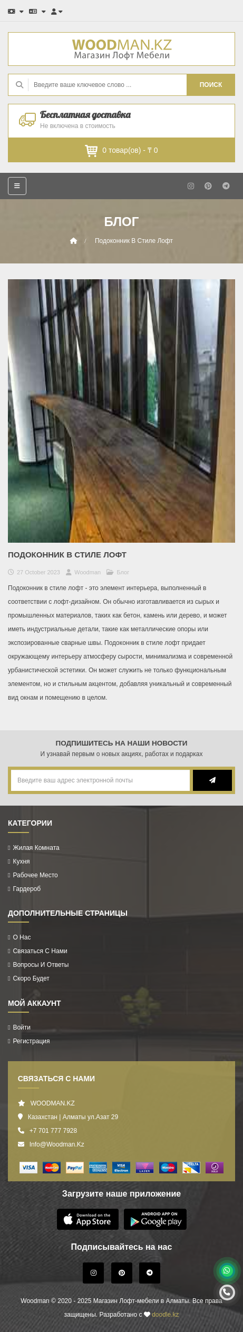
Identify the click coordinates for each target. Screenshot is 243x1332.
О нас (22, 937)
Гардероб (27, 889)
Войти (22, 1027)
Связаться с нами (40, 951)
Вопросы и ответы (41, 964)
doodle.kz (165, 1314)
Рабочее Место (35, 875)
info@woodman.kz (57, 1144)
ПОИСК (211, 85)
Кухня (21, 861)
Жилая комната (36, 847)
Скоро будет (31, 978)
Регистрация (31, 1041)
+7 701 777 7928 (53, 1130)
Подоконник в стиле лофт (134, 240)
